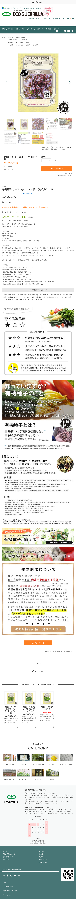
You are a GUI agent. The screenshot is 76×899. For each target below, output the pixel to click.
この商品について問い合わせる (53, 651)
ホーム (3, 37)
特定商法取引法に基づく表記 (10, 886)
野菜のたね (24, 40)
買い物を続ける (69, 651)
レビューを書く (38, 670)
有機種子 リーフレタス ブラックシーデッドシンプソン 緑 (11, 708)
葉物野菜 (35, 45)
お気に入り (8, 170)
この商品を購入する (38, 642)
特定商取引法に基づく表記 (65, 175)
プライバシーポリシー (8, 888)
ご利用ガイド (20, 29)
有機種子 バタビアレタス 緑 (47, 706)
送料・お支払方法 (7, 29)
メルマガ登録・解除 (8, 883)
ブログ (4, 880)
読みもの (40, 29)
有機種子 (28, 42)
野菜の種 (10, 37)
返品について (68, 173)
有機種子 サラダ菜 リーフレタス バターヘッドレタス (29, 707)
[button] (70, 82)
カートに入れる (56, 169)
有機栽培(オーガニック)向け (15, 42)
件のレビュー (27, 193)
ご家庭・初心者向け (13, 40)
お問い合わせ (31, 29)
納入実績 (48, 29)
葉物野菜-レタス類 (20, 37)
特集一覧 (56, 29)
